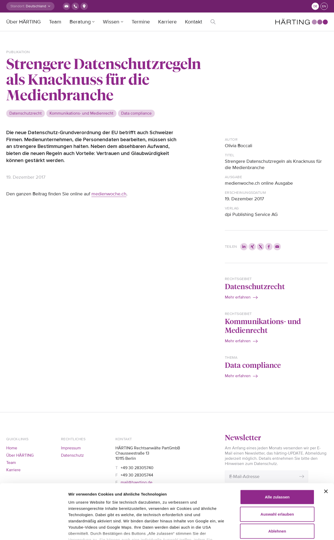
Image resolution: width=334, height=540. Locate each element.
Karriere (167, 22)
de (315, 6)
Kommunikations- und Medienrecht (263, 325)
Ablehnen (277, 487)
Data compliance (253, 365)
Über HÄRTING (23, 22)
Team (55, 22)
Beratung (80, 22)
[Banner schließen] (326, 447)
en (324, 6)
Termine (141, 22)
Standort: (17, 6)
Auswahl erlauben (277, 469)
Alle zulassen (277, 452)
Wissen (111, 22)
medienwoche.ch (108, 194)
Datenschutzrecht (255, 286)
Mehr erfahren (238, 297)
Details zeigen (81, 529)
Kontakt (193, 22)
